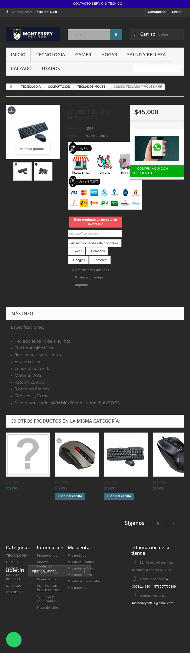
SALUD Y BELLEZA (146, 54)
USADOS (51, 68)
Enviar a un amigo (89, 277)
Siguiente (56, 171)
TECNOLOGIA (50, 54)
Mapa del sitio (47, 607)
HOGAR (109, 54)
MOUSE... (62, 482)
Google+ (78, 260)
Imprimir (81, 285)
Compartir (97, 251)
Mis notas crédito (81, 568)
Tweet (76, 251)
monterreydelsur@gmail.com (152, 603)
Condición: (76, 135)
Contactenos (157, 12)
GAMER (83, 54)
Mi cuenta (79, 547)
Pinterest (100, 260)
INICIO (18, 54)
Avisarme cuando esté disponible (94, 243)
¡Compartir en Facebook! (91, 270)
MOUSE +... (15, 482)
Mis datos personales (84, 581)
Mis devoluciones (81, 562)
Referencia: (76, 128)
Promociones (47, 555)
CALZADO (21, 68)
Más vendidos (47, 573)
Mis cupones (77, 588)
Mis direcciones (80, 575)
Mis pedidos (77, 555)
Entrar (177, 12)
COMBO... (112, 482)
